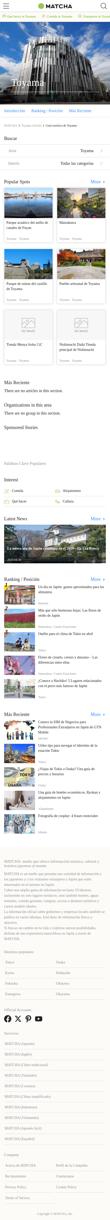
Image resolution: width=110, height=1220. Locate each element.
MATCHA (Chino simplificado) (28, 1097)
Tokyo (9, 962)
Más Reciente (80, 111)
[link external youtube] (39, 1020)
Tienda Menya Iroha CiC (24, 345)
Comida (13, 491)
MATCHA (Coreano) (20, 1086)
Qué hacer (15, 501)
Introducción (14, 111)
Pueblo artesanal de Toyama (79, 284)
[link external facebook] (8, 1020)
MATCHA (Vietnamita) (22, 1118)
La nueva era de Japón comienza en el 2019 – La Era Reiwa (53, 548)
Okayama (63, 994)
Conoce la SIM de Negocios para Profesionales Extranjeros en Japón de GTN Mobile (69, 727)
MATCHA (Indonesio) (21, 1107)
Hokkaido (63, 973)
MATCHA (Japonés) (20, 1044)
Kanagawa (12, 994)
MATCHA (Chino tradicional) (26, 1065)
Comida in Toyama (57, 16)
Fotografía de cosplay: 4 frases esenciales (68, 816)
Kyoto (9, 973)
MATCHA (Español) (20, 1139)
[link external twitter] (19, 1020)
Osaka (60, 962)
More (96, 181)
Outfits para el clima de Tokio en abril (65, 634)
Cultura (64, 501)
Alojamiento (68, 491)
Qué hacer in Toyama (19, 16)
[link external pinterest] (29, 1020)
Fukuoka (11, 983)
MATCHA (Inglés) (18, 1054)
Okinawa (62, 983)
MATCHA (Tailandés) (21, 1075)
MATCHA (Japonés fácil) (23, 1128)
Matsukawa (67, 223)
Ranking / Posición (47, 111)
